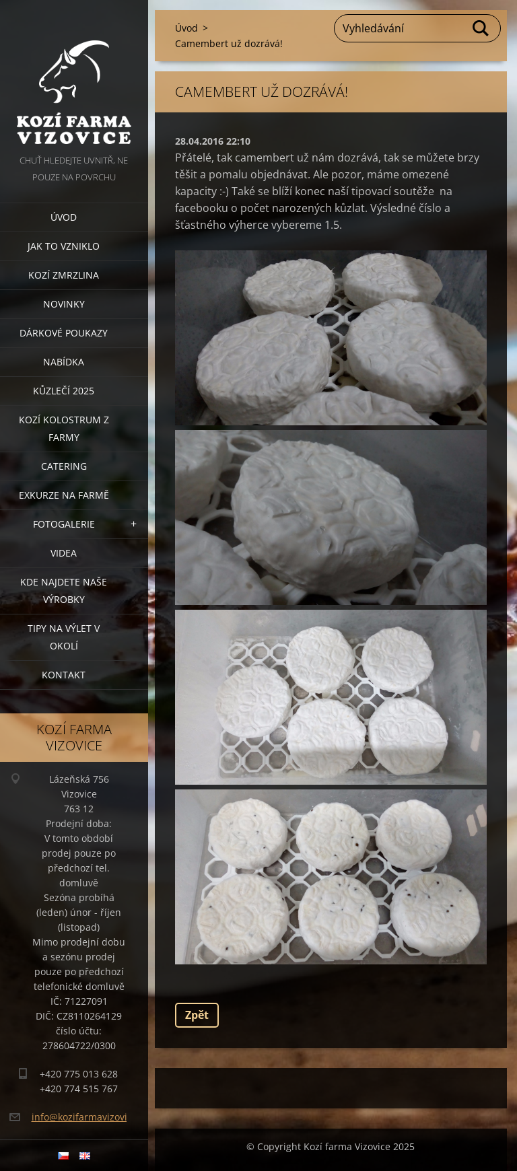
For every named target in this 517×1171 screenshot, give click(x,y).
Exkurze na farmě (64, 495)
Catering (64, 466)
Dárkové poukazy (64, 332)
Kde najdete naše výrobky (63, 590)
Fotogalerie (64, 524)
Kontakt (63, 674)
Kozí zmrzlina (63, 275)
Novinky (64, 303)
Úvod (63, 217)
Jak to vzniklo (64, 246)
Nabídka (63, 361)
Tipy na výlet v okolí (64, 637)
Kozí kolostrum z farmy (64, 428)
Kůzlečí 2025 (63, 390)
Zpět (197, 1014)
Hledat (481, 28)
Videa (63, 552)
